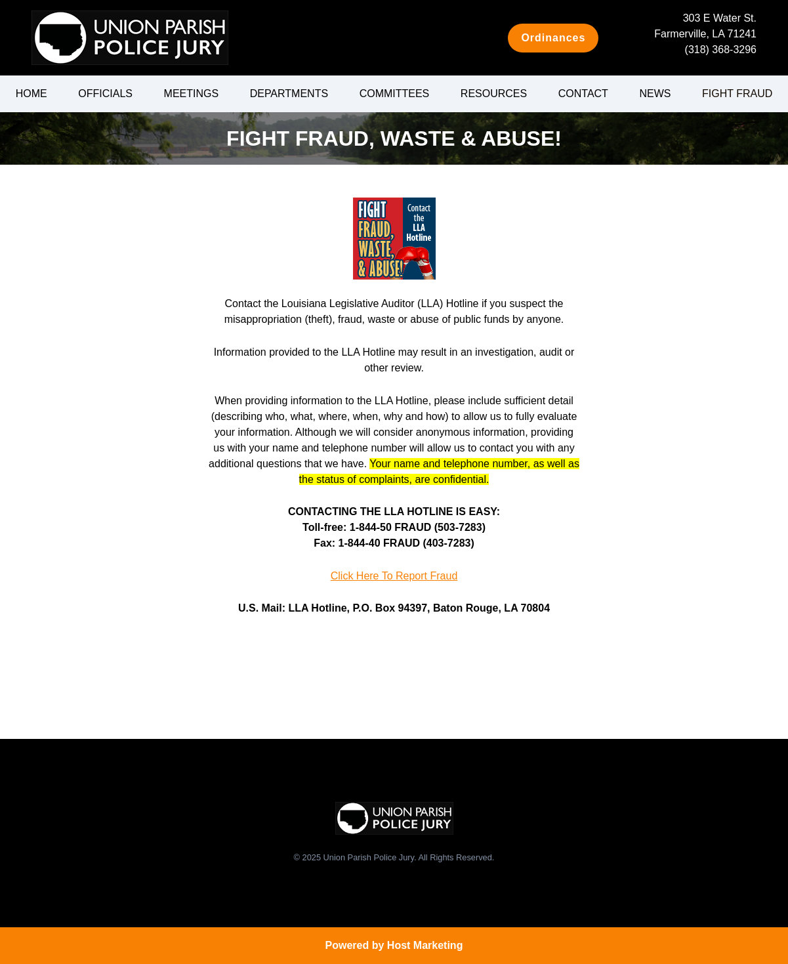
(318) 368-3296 (721, 49)
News (655, 93)
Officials (105, 93)
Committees (395, 93)
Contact (583, 93)
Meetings (191, 93)
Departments (289, 93)
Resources (494, 93)
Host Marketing (425, 945)
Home (31, 93)
